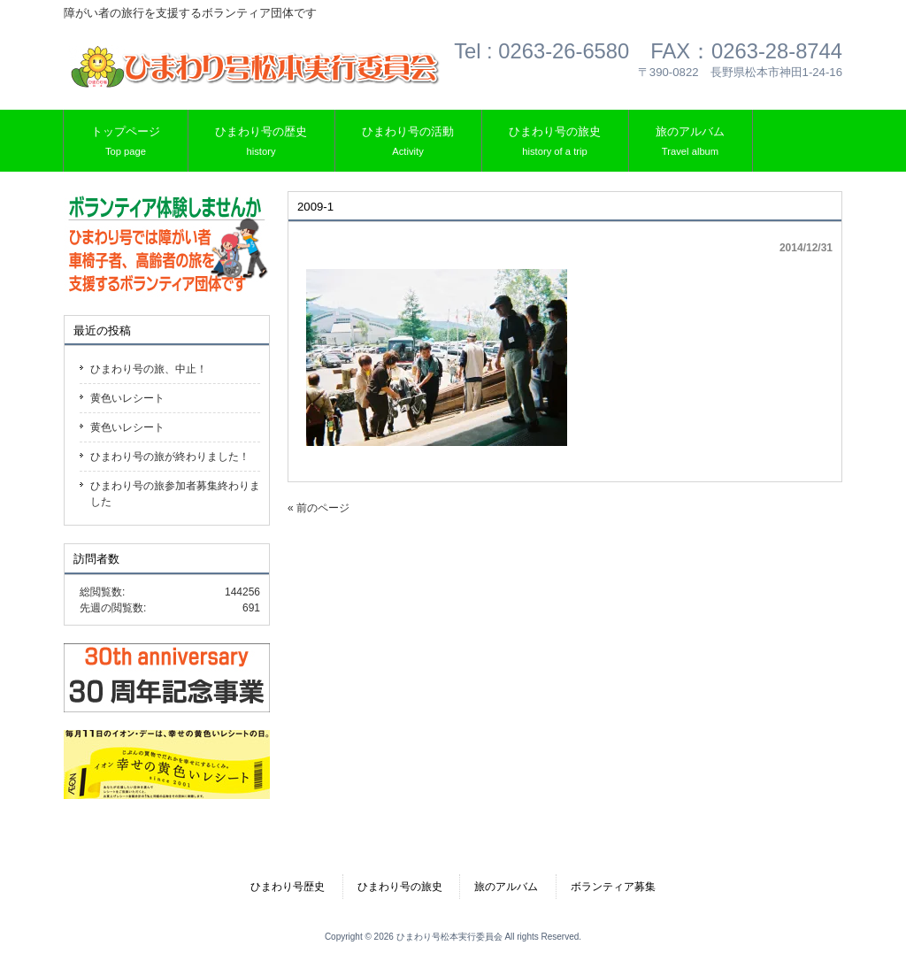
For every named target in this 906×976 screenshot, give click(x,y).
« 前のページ (318, 508)
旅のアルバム (690, 142)
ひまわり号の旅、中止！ (148, 369)
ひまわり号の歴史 (261, 142)
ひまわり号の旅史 (555, 142)
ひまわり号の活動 (408, 142)
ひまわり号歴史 (287, 886)
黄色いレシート (127, 398)
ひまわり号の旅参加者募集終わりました (175, 494)
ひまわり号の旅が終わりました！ (170, 456)
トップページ (125, 142)
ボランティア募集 (613, 886)
